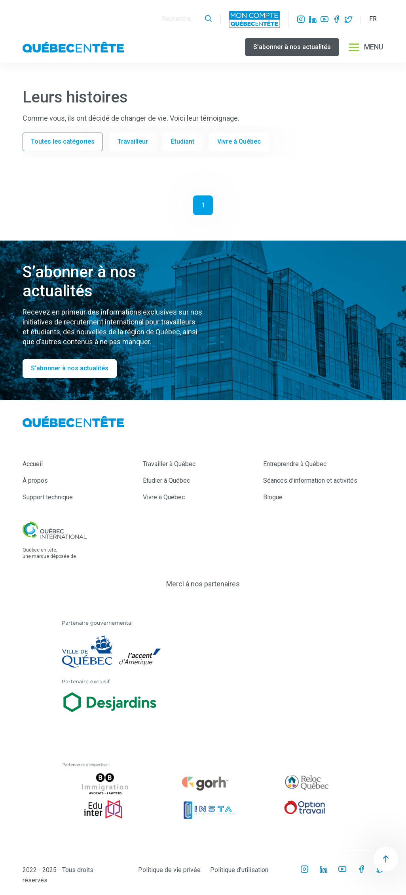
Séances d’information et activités (310, 480)
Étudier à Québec (166, 480)
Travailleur (133, 141)
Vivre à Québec (239, 141)
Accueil (33, 464)
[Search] (181, 19)
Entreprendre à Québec (294, 464)
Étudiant (182, 141)
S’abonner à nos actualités (292, 47)
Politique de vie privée (169, 870)
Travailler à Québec (169, 464)
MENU (365, 47)
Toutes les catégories (63, 141)
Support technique (48, 497)
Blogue (273, 497)
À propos (35, 480)
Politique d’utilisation (239, 870)
